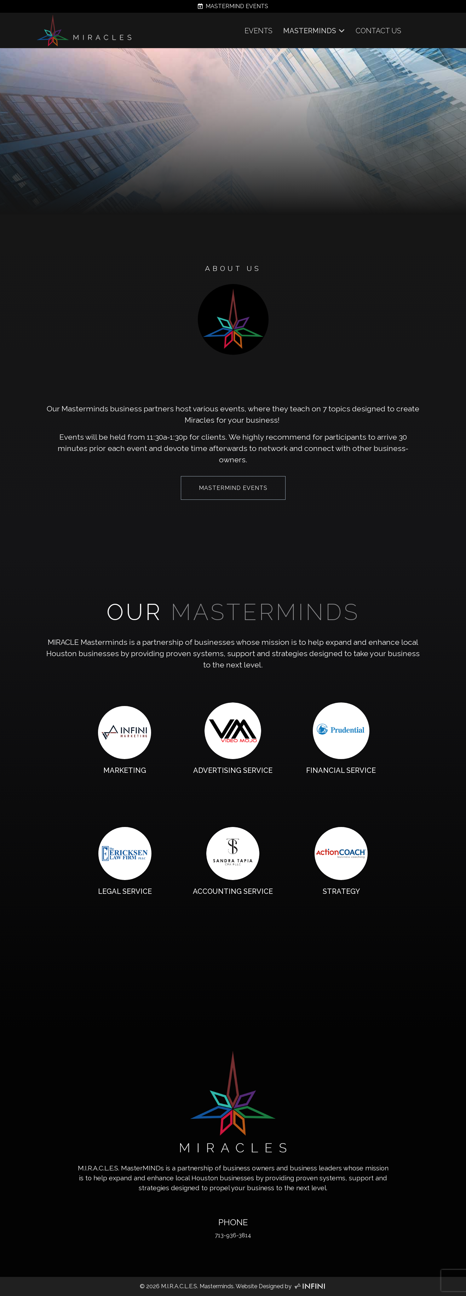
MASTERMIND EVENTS (233, 6)
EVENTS (258, 31)
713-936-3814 (233, 1235)
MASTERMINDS (309, 31)
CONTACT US (378, 31)
